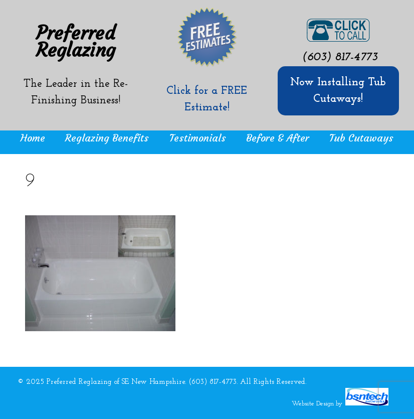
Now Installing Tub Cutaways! (338, 91)
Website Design (313, 403)
